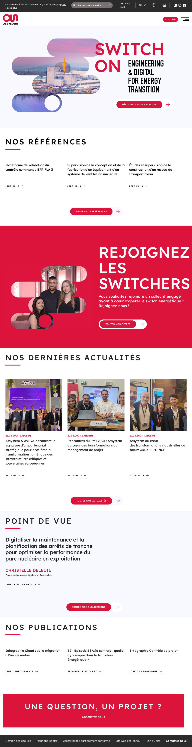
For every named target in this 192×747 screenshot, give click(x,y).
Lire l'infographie (19, 671)
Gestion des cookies (18, 740)
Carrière (170, 19)
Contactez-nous (93, 717)
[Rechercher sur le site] (93, 5)
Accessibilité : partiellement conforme (86, 740)
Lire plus (12, 186)
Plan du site (153, 740)
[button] (110, 5)
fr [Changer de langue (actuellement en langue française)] (140, 5)
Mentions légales (47, 740)
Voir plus (12, 475)
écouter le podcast (82, 671)
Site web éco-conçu (128, 740)
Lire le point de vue (20, 584)
